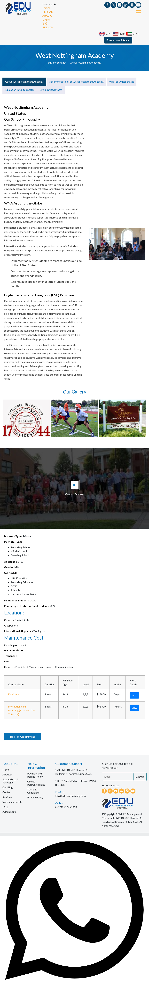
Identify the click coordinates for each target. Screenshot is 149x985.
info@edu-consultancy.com (70, 795)
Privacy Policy (35, 797)
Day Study (14, 693)
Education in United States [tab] (19, 89)
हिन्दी (44, 23)
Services (7, 796)
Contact (7, 791)
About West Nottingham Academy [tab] (24, 81)
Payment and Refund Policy (35, 775)
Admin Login (9, 811)
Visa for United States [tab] (121, 81)
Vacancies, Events (12, 801)
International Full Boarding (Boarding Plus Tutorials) (22, 710)
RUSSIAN (47, 27)
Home (5, 769)
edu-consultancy (57, 62)
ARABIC (47, 15)
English (46, 7)
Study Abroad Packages (10, 780)
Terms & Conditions (33, 791)
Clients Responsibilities (36, 783)
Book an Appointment (22, 736)
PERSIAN (47, 11)
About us (7, 774)
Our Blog (7, 786)
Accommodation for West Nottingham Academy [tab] (76, 81)
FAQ (5, 806)
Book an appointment (118, 39)
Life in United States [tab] (51, 89)
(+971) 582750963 (66, 806)
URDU (46, 19)
